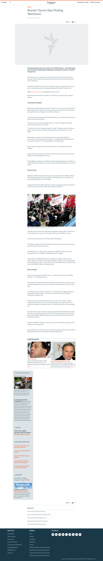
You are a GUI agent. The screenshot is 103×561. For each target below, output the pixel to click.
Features (31, 536)
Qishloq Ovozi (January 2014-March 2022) (39, 547)
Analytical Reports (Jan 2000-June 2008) (39, 553)
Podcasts (31, 544)
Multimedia (32, 542)
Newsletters (32, 539)
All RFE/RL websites (95, 2)
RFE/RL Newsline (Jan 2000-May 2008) (39, 550)
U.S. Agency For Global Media (14, 544)
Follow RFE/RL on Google (83, 2)
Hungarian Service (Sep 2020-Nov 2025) (39, 555)
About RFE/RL (10, 533)
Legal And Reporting (12, 547)
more (29, 366)
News (30, 533)
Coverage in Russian (37, 92)
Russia (29, 7)
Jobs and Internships (12, 542)
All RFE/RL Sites (11, 550)
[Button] (68, 22)
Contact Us (10, 553)
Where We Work (11, 536)
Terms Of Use (10, 539)
